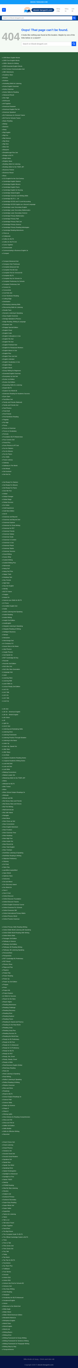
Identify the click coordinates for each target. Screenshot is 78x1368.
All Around (6, 100)
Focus (5, 425)
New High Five (7, 838)
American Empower (9, 106)
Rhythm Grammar (9, 1085)
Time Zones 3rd (8, 1248)
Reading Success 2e (9, 1033)
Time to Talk (7, 1243)
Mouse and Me (8, 798)
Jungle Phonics (8, 652)
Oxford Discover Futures (11, 901)
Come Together (8, 244)
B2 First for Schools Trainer (12, 118)
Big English (6, 132)
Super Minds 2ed (8, 1205)
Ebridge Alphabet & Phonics (12, 319)
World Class (7, 1323)
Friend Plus (6, 442)
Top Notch (6, 1257)
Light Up (5, 723)
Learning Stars (7, 678)
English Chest (7, 330)
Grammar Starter (8, 548)
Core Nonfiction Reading (11, 296)
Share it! (5, 1111)
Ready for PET (8, 1053)
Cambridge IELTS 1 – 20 (11, 198)
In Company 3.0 (8, 643)
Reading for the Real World (11, 1025)
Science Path (7, 1099)
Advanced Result (8, 95)
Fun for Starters (8, 448)
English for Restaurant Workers (13, 347)
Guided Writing (8, 560)
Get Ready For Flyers (10, 488)
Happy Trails (7, 574)
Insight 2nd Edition (9, 620)
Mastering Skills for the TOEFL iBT (14, 778)
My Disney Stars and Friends (12, 801)
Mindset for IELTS (8, 783)
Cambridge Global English (11, 193)
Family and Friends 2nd (10, 405)
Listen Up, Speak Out (10, 746)
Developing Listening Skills (11, 304)
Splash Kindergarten (9, 1171)
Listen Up (6, 743)
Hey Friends (7, 580)
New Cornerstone (8, 824)
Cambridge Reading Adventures (13, 230)
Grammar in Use (8, 542)
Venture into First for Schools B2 (13, 1283)
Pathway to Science (9, 941)
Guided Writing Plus (9, 562)
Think (5, 1240)
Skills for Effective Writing (11, 1131)
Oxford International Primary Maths (14, 913)
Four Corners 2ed (8, 439)
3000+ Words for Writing (11, 63)
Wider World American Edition (12, 1315)
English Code (7, 333)
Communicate (7, 247)
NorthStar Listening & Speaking (13, 853)
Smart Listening (8, 1145)
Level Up (6, 701)
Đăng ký (66, 10)
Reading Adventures (9, 1004)
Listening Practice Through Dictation (14, 737)
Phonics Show (7, 964)
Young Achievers (8, 1349)
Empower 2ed (7, 324)
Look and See (7, 766)
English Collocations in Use (12, 336)
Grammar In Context (9, 539)
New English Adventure (10, 827)
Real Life (6, 1071)
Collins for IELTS (8, 239)
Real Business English (10, 1065)
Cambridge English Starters (12, 181)
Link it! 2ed (6, 726)
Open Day (6, 867)
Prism (5, 987)
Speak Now (6, 1162)
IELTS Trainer (7, 591)
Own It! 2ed (6, 893)
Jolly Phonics (7, 649)
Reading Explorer (8, 1016)
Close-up (6, 233)
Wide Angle (6, 1309)
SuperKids (6, 1211)
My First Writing (8, 806)
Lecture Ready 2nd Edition (11, 686)
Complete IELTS (8, 275)
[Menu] (4, 10)
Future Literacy (8, 460)
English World (7, 367)
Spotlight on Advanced (10, 1174)
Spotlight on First (8, 1176)
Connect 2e (6, 287)
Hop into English (8, 586)
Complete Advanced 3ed (11, 267)
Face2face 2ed (8, 399)
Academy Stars (8, 75)
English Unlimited (8, 359)
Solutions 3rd (7, 1151)
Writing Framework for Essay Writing (14, 1338)
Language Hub (8, 672)
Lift (4, 720)
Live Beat (6, 755)
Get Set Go (6, 474)
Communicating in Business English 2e (15, 250)
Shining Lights (7, 1114)
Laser (5, 675)
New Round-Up (8, 844)
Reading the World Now (10, 1036)
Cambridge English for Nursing (13, 190)
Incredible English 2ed (10, 606)
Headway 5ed (7, 577)
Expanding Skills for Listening (12, 385)
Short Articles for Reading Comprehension (16, 1117)
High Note (6, 583)
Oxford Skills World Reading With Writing (16, 932)
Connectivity (7, 290)
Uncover (5, 1274)
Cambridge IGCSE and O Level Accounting (17, 201)
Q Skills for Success (9, 996)
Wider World (7, 1312)
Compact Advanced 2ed (10, 261)
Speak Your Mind (8, 1165)
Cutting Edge (7, 298)
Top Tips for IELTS (9, 1260)
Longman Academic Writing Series (14, 760)
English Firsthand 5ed (10, 344)
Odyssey (6, 861)
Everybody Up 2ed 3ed (10, 376)
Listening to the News (10, 740)
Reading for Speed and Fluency (13, 1022)
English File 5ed (8, 341)
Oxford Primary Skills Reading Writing (15, 927)
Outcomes (6, 878)
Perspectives (7, 955)
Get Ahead (6, 468)
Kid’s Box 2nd (7, 666)
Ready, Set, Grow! (9, 1056)
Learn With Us (7, 683)
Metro (5, 781)
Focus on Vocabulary (10, 431)
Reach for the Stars (9, 999)
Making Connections (9, 772)
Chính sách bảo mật (47, 1359)
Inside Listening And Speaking (12, 611)
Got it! (5, 513)
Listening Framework (9, 734)
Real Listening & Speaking (11, 1073)
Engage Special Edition (10, 327)
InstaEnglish (7, 623)
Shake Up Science (9, 1105)
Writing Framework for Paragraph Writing (16, 1343)
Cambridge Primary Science (12, 224)
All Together (7, 103)
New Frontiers (7, 830)
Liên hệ (73, 10)
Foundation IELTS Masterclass (13, 437)
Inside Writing (7, 617)
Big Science (7, 138)
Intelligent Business (9, 632)
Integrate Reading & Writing (12, 629)
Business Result (8, 172)
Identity (5, 588)
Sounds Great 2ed (9, 1153)
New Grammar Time (9, 832)
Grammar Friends (8, 531)
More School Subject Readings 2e (14, 792)
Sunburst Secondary (9, 1199)
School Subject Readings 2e (12, 1096)
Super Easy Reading (9, 1202)
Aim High (6, 98)
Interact (5, 634)
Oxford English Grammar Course (13, 904)
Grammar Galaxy (8, 534)
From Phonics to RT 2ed (11, 445)
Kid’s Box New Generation (11, 669)
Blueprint (6, 149)
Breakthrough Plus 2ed (10, 152)
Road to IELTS (7, 1094)
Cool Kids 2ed (7, 293)
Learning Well (7, 681)
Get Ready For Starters (10, 482)
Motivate (6, 795)
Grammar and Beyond (10, 516)
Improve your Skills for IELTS (12, 600)
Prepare (5, 984)
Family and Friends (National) (12, 402)
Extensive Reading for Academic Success (16, 393)
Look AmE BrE (7, 763)
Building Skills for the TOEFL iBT (13, 167)
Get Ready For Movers (10, 485)
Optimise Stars (8, 876)
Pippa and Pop (8, 967)
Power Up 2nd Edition (10, 981)
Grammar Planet (8, 545)
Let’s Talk (6, 692)
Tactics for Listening (9, 1214)
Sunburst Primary (8, 1196)
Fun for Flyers (7, 454)
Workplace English (9, 1320)
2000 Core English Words (11, 60)
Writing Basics (7, 1332)
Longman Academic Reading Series (14, 758)
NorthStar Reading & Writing (12, 855)
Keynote (5, 660)
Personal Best (7, 953)
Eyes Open (6, 396)
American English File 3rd (11, 109)
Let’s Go (5, 689)
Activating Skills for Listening (12, 83)
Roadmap (6, 1091)
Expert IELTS (7, 388)
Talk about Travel (8, 1222)
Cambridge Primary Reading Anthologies (16, 227)
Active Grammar (8, 89)
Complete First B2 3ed (10, 270)
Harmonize (6, 565)
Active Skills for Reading (11, 92)
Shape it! (6, 1108)
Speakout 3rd (7, 1159)
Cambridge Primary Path (11, 218)
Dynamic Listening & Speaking (13, 313)
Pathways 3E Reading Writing (12, 947)
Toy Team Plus (7, 1266)
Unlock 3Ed (6, 1280)
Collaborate (6, 236)
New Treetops (7, 850)
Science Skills (7, 1102)
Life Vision (6, 717)
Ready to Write (8, 1062)
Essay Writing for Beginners (12, 370)
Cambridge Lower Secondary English (15, 207)
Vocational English (9, 1300)
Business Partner (8, 170)
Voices (5, 1303)
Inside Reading (8, 614)
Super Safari (7, 1208)
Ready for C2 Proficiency (11, 1048)
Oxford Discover (8, 896)
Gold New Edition (8, 511)
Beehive (5, 126)
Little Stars (6, 749)
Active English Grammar (11, 86)
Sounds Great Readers (10, 1156)
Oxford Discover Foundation (12, 899)
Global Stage (7, 499)
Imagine (5, 594)
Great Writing (7, 554)
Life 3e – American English (11, 711)
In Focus (6, 603)
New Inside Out (8, 841)
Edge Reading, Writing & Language (14, 321)
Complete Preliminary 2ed (11, 284)
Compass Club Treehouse (11, 264)
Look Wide (6, 769)
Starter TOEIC (7, 1179)
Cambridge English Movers (11, 184)
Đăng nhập (58, 10)
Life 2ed (5, 709)
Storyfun (5, 1191)
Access (5, 77)
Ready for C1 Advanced (10, 1045)
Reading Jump (7, 1027)
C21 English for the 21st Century (13, 178)
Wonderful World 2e (9, 1317)
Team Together (8, 1225)
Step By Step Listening (10, 1188)
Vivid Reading (7, 1292)
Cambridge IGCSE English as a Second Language (19, 204)
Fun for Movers (8, 451)
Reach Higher (7, 1002)
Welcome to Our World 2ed (11, 1306)
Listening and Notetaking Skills (13, 729)
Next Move (6, 818)
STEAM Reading (8, 1185)
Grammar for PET (8, 528)
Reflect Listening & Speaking (12, 1079)
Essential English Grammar (12, 373)
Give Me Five (7, 491)
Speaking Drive (8, 1168)
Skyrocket (6, 1134)
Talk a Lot (6, 1220)
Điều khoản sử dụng (31, 1359)
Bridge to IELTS (8, 155)
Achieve (5, 80)
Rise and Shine (8, 1088)
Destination (6, 301)
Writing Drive (7, 1335)
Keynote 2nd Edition (9, 663)
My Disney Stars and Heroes (12, 804)
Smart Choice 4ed (9, 1142)
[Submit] (74, 18)
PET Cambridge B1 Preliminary (13, 958)
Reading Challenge (9, 1007)
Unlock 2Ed (6, 1277)
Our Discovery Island (9, 884)
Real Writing (7, 1076)
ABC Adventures (8, 72)
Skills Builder (7, 1128)
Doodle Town (7, 310)
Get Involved (7, 471)
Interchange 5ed (8, 640)
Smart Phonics (7, 1148)
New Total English (8, 847)
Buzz (4, 175)
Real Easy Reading (9, 1068)
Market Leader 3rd (9, 775)
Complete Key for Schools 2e (12, 278)
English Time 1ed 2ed (10, 356)
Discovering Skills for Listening (13, 307)
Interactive (6, 637)
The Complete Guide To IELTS (13, 1234)
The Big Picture (8, 1231)
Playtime (6, 970)
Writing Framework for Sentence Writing (16, 1341)
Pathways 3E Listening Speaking (13, 950)
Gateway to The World (10, 465)
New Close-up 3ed (9, 821)
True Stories (7, 1271)
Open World (7, 873)
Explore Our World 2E (10, 390)
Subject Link (7, 1194)
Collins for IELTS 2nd (10, 242)
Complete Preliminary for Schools (13, 281)
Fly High (5, 422)
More (4, 789)
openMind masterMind (10, 870)
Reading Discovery (9, 1010)
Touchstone (6, 1263)
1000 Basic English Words (11, 57)
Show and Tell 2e (8, 1122)
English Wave (7, 365)
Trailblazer (6, 1268)
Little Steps (6, 752)
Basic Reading (7, 121)
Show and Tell (7, 1120)
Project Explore (8, 993)
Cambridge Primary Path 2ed (12, 221)
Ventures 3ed (7, 1286)
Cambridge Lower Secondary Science (15, 213)
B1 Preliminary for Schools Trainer (14, 115)
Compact (6, 253)
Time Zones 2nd (8, 1245)
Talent (5, 1217)
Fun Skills (6, 457)
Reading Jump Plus (9, 1030)
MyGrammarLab (8, 809)
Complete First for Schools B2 (12, 272)
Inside (5, 609)
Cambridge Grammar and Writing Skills (15, 195)
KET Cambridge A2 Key (10, 658)
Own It (5, 890)
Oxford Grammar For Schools (12, 907)
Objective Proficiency (10, 858)
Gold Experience (8, 508)
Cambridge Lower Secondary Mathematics (16, 210)
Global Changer (8, 496)
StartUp (5, 1182)
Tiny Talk (6, 1251)
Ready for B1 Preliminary (11, 1039)
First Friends (7, 414)
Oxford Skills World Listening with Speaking (17, 930)
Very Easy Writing (8, 1289)
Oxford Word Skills (9, 935)
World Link (6, 1329)
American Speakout (9, 112)
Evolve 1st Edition (9, 379)
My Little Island (8, 812)
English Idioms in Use (10, 350)
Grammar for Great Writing (11, 525)
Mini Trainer (7, 786)
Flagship (6, 419)
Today (5, 1254)
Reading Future (8, 1019)
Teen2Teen (6, 1228)
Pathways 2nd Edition (10, 944)
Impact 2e (6, 597)
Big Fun (5, 135)
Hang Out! (6, 568)
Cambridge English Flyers (11, 187)
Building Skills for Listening (11, 164)
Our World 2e (7, 887)
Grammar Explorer (9, 522)
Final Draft (6, 411)
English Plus (7, 353)
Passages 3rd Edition (10, 938)
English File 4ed (8, 339)
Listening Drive (8, 732)
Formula (5, 434)
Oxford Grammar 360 (10, 910)
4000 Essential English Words (12, 66)
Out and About (7, 881)
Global (5, 493)
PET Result (6, 961)
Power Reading (8, 976)
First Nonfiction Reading (10, 416)
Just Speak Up (7, 655)
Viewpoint (6, 1294)
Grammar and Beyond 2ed (11, 519)
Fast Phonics (7, 408)
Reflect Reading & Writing (11, 1082)
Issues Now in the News (10, 646)
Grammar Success (9, 551)
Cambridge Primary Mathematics (13, 216)
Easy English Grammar (10, 316)
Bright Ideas (7, 158)
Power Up (6, 979)
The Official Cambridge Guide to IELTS (15, 1237)
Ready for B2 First (9, 1042)
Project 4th (6, 990)
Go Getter (6, 505)
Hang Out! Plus (8, 571)
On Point (6, 864)
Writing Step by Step (9, 1346)
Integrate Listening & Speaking (13, 626)
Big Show (6, 141)
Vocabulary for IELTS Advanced (13, 1297)
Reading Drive (7, 1013)
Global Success (8, 502)
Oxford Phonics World (10, 916)
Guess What (7, 557)
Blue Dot (6, 147)
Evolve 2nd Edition (9, 382)
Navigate (6, 815)
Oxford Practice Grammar (11, 919)
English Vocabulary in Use (11, 362)
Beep (4, 129)
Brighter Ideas (7, 161)
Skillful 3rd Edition (9, 1125)
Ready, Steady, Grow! (10, 1059)
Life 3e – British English (10, 714)
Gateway (6, 462)
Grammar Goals (8, 537)
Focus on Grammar (9, 428)
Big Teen (6, 144)
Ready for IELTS (8, 1050)
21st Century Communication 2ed (13, 69)
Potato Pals (6, 973)
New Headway (7, 835)
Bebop (5, 124)
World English (7, 1326)
